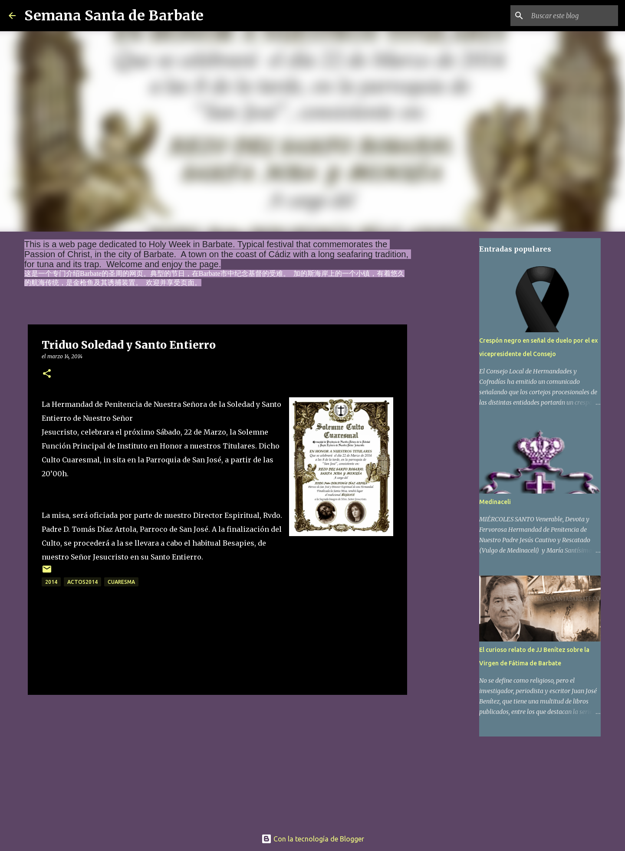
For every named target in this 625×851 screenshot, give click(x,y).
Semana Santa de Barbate (114, 15)
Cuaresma (121, 582)
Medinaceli (495, 501)
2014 (51, 582)
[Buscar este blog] (572, 15)
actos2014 (82, 582)
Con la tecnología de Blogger (312, 839)
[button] (47, 374)
